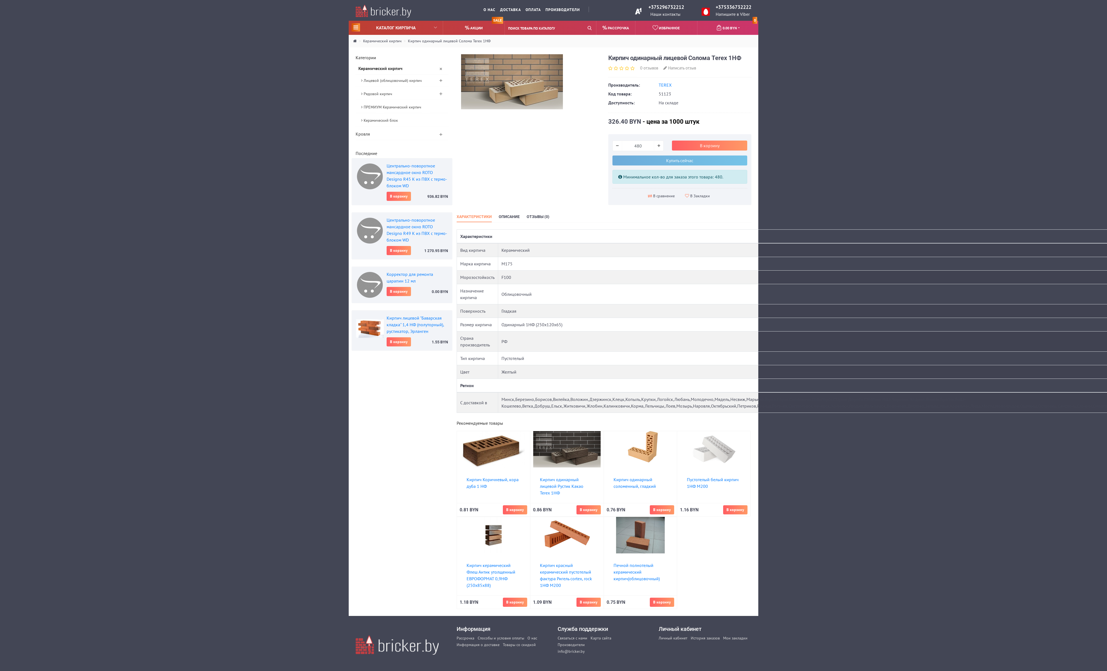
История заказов (705, 638)
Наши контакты (665, 14)
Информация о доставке (478, 644)
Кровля (363, 134)
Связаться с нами (572, 638)
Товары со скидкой (519, 644)
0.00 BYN (736, 25)
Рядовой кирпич (376, 93)
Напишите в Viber (733, 14)
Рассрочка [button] (615, 27)
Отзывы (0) (538, 216)
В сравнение (661, 195)
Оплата (533, 9)
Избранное (666, 27)
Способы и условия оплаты (501, 638)
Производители (562, 9)
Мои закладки (735, 638)
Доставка (510, 9)
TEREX (665, 85)
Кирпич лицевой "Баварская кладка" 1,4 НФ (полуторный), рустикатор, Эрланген (415, 324)
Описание (509, 216)
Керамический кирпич (382, 40)
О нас (489, 9)
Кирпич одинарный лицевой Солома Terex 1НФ (449, 40)
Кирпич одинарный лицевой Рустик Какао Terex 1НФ (561, 486)
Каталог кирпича (394, 27)
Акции (484, 25)
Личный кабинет (673, 638)
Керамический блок (379, 120)
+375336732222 (733, 7)
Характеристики (474, 216)
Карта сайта (601, 638)
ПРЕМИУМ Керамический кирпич (391, 107)
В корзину (399, 196)
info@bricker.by (571, 651)
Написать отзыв (679, 68)
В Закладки (697, 195)
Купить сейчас (679, 160)
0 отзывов (649, 68)
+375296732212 (666, 7)
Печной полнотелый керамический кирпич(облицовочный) (637, 572)
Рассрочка (465, 638)
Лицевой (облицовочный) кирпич (391, 80)
